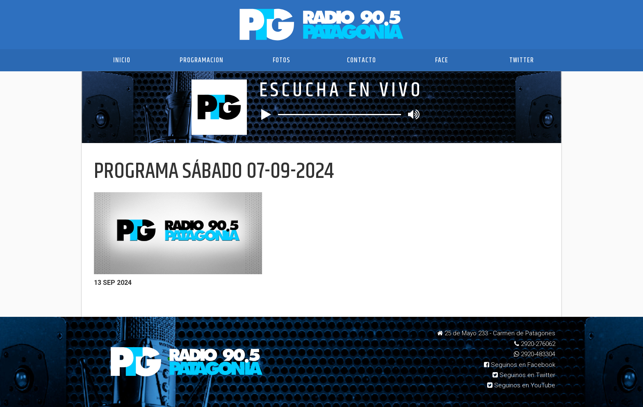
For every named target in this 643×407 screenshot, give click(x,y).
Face (441, 60)
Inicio (121, 60)
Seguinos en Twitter (524, 375)
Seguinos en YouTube (521, 385)
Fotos (281, 60)
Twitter (521, 60)
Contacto (361, 60)
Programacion (201, 60)
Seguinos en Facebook (519, 364)
